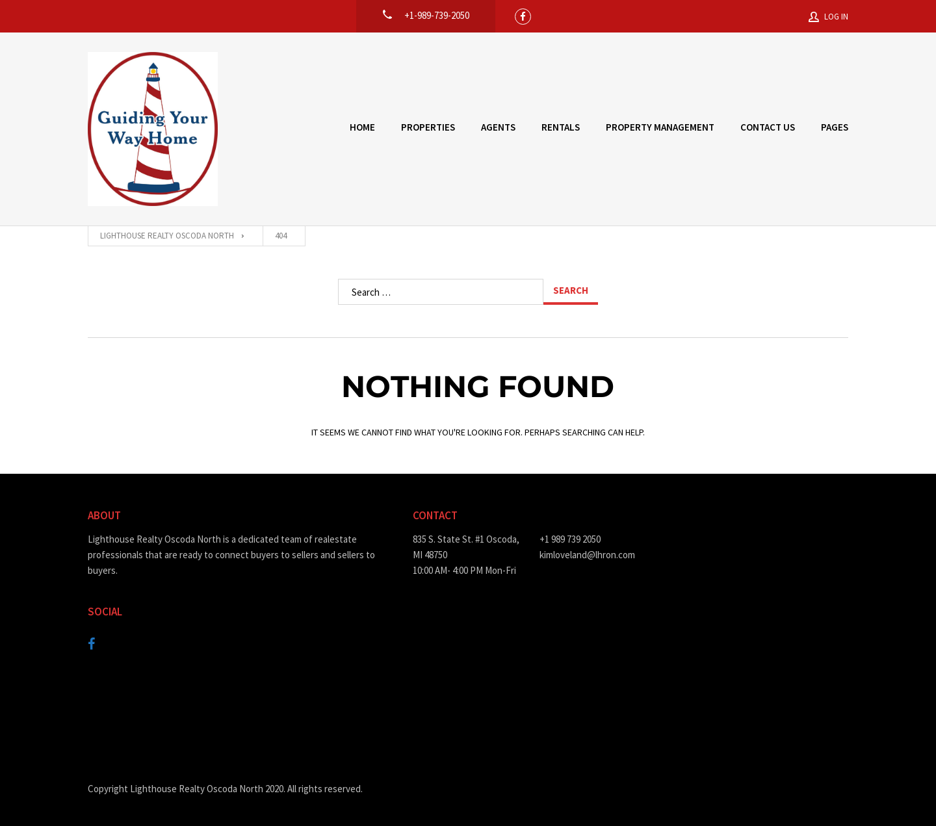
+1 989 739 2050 (570, 539)
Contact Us (767, 127)
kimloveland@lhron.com (587, 555)
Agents (498, 127)
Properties (428, 127)
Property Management (660, 127)
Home (362, 127)
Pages (834, 127)
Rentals (560, 127)
